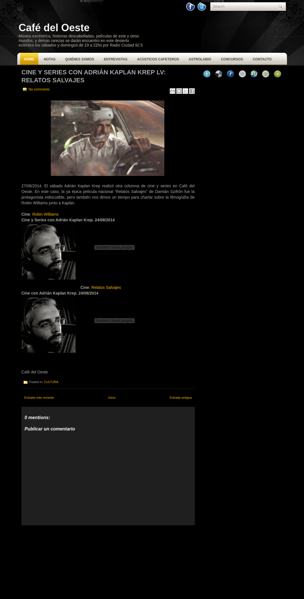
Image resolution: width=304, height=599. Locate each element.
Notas (50, 59)
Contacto (262, 59)
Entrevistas (115, 59)
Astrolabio (200, 59)
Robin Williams (45, 214)
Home (29, 59)
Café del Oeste (54, 27)
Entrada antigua (181, 397)
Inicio (112, 397)
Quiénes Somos (79, 59)
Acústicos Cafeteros (158, 59)
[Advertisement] (64, 560)
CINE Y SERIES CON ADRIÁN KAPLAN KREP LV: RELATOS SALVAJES (94, 76)
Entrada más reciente (39, 397)
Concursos (232, 59)
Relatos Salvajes (106, 287)
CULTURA (51, 382)
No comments (39, 89)
